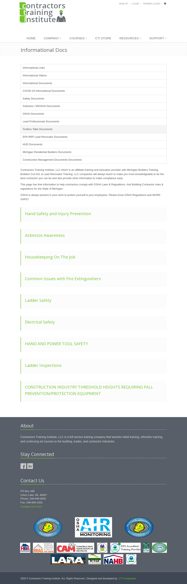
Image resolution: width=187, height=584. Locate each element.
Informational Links (34, 67)
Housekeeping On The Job (50, 257)
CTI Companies (127, 578)
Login (135, 3)
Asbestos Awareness (45, 235)
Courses (78, 38)
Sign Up (123, 3)
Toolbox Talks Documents (38, 129)
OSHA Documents (33, 113)
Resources (130, 38)
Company (53, 38)
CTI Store (103, 38)
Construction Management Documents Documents (52, 159)
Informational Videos (35, 75)
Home (31, 38)
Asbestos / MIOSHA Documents (41, 106)
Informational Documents (37, 83)
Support (157, 38)
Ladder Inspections (43, 365)
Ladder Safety (38, 300)
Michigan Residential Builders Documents (47, 152)
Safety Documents (33, 98)
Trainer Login (151, 3)
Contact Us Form (31, 506)
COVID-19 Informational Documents (44, 90)
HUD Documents (33, 144)
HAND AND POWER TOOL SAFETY (56, 343)
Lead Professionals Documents (41, 121)
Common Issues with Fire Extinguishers (63, 278)
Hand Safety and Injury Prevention (58, 213)
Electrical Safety (40, 322)
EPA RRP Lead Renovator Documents (45, 136)
